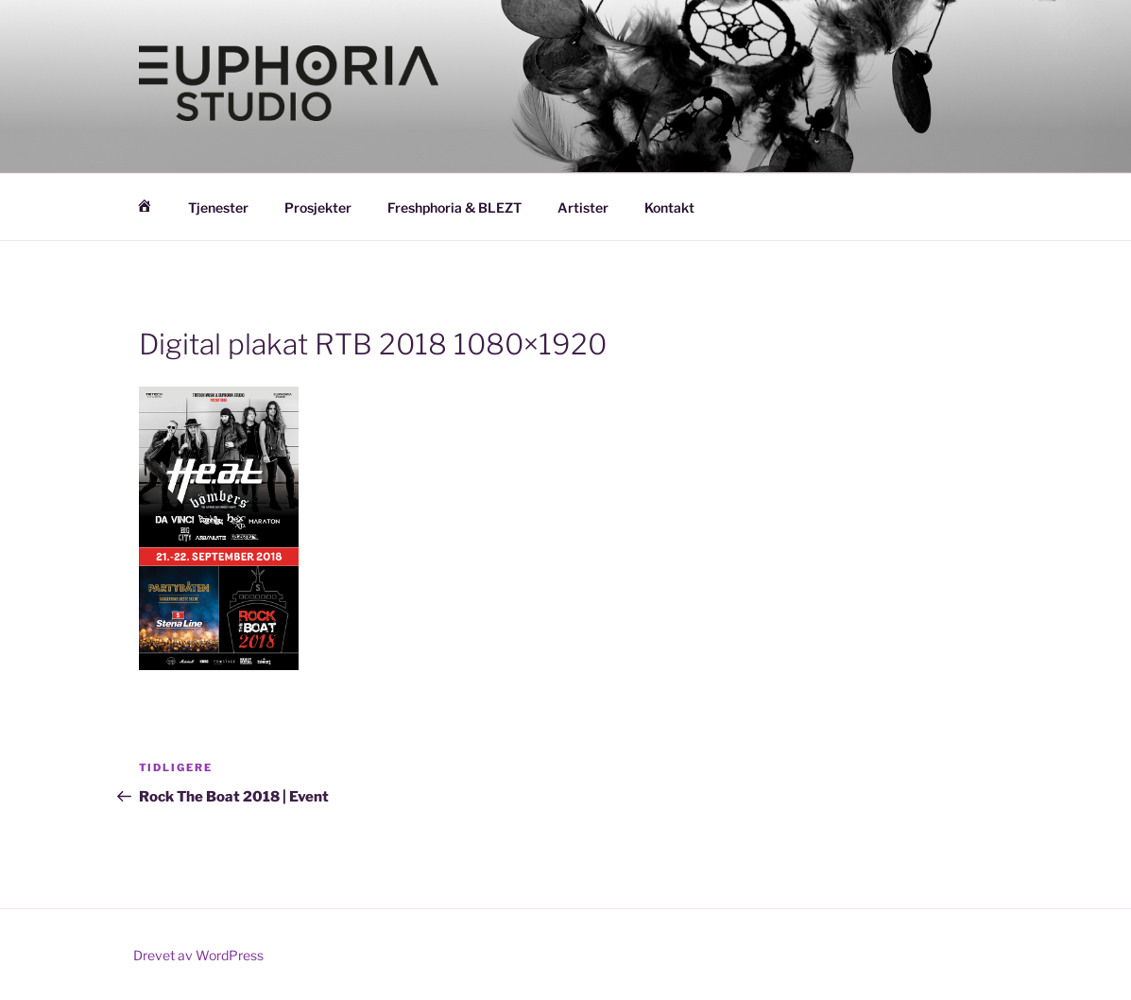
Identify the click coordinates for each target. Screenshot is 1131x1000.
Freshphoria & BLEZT (454, 207)
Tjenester (218, 207)
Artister (582, 207)
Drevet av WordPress (198, 955)
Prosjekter (317, 207)
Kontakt (669, 207)
